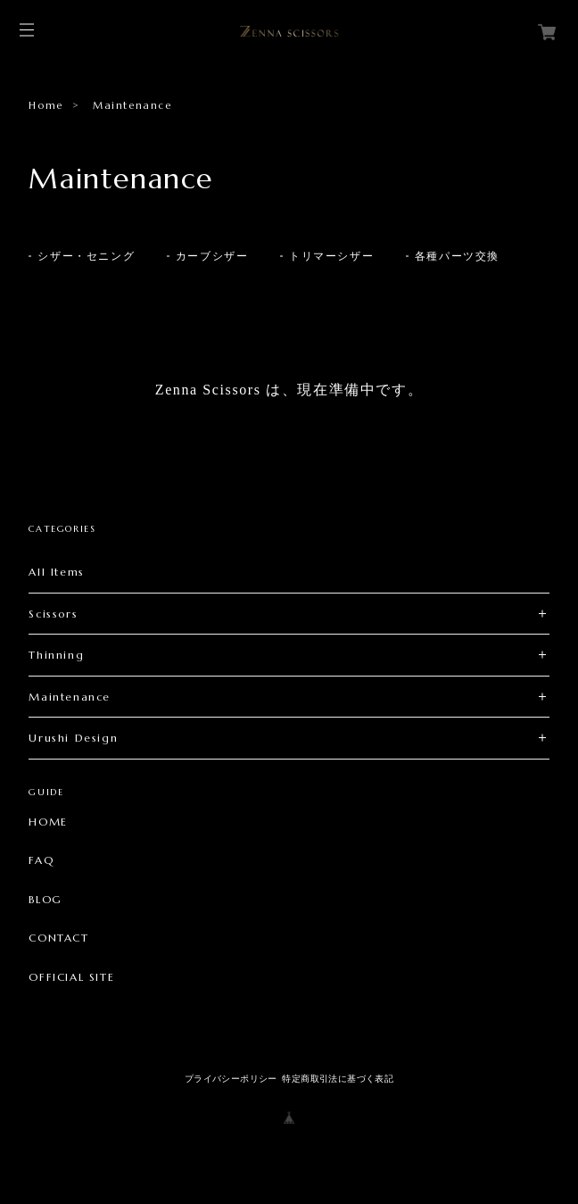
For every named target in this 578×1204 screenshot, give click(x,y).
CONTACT (58, 938)
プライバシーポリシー (231, 1079)
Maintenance (70, 696)
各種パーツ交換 (457, 255)
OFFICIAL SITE (71, 977)
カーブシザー (212, 255)
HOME (48, 822)
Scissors (53, 613)
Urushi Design (73, 737)
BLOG (45, 899)
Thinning (56, 654)
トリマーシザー (331, 255)
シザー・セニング (86, 255)
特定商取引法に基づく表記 (337, 1079)
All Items (56, 571)
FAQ (41, 860)
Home (45, 105)
